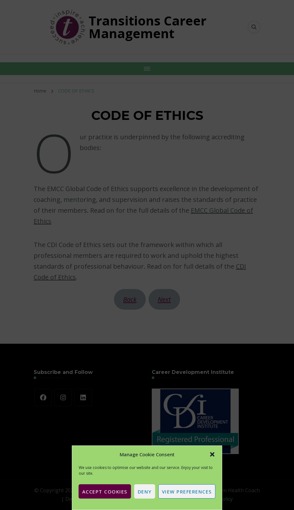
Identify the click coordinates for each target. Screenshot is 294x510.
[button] (212, 454)
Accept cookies (105, 491)
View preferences (187, 491)
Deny (145, 491)
